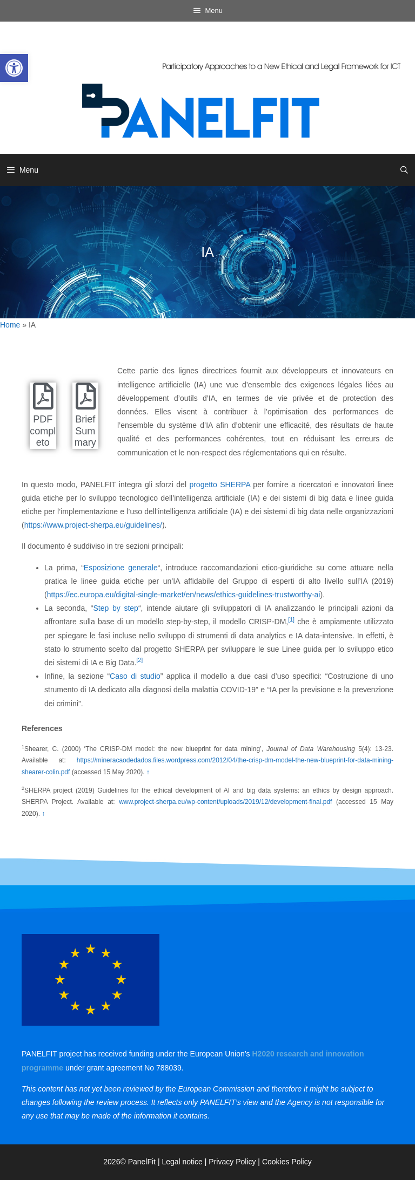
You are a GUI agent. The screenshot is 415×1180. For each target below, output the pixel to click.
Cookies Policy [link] (287, 1161)
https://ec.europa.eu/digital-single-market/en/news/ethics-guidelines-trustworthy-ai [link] (183, 594)
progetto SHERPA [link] (219, 484)
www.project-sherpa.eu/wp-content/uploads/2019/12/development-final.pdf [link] (225, 802)
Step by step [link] (115, 608)
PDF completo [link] (43, 431)
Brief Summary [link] (85, 431)
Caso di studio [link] (135, 676)
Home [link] (10, 324)
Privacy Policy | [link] (235, 1161)
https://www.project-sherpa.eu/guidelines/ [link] (93, 525)
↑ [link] (148, 772)
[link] (14, 68)
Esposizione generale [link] (121, 567)
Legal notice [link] (182, 1161)
